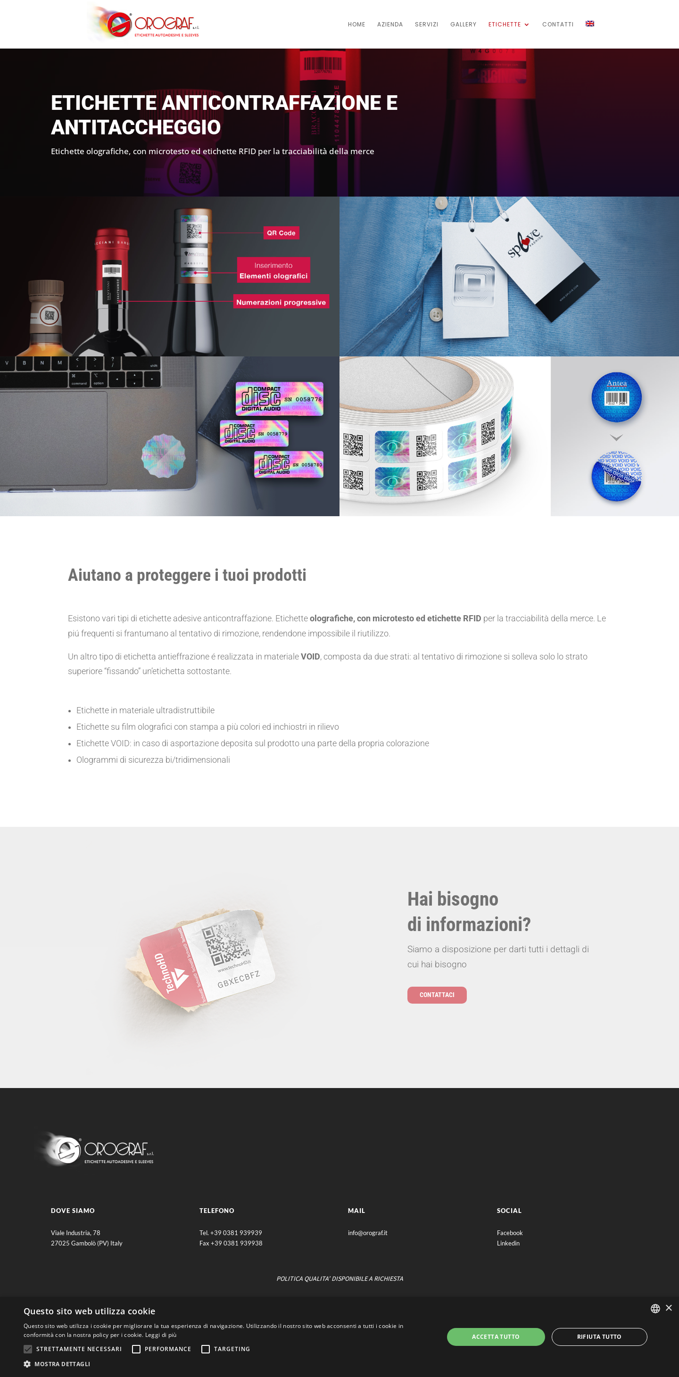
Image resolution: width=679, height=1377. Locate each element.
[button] (227, 1364)
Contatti (558, 24)
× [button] (668, 1308)
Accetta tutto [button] (496, 1337)
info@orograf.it (368, 1233)
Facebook (510, 1233)
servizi (427, 24)
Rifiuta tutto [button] (599, 1337)
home (356, 24)
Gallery (463, 24)
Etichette (505, 24)
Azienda (390, 24)
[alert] (339, 1337)
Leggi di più (161, 1335)
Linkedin (508, 1243)
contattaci (437, 994)
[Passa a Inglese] (590, 35)
